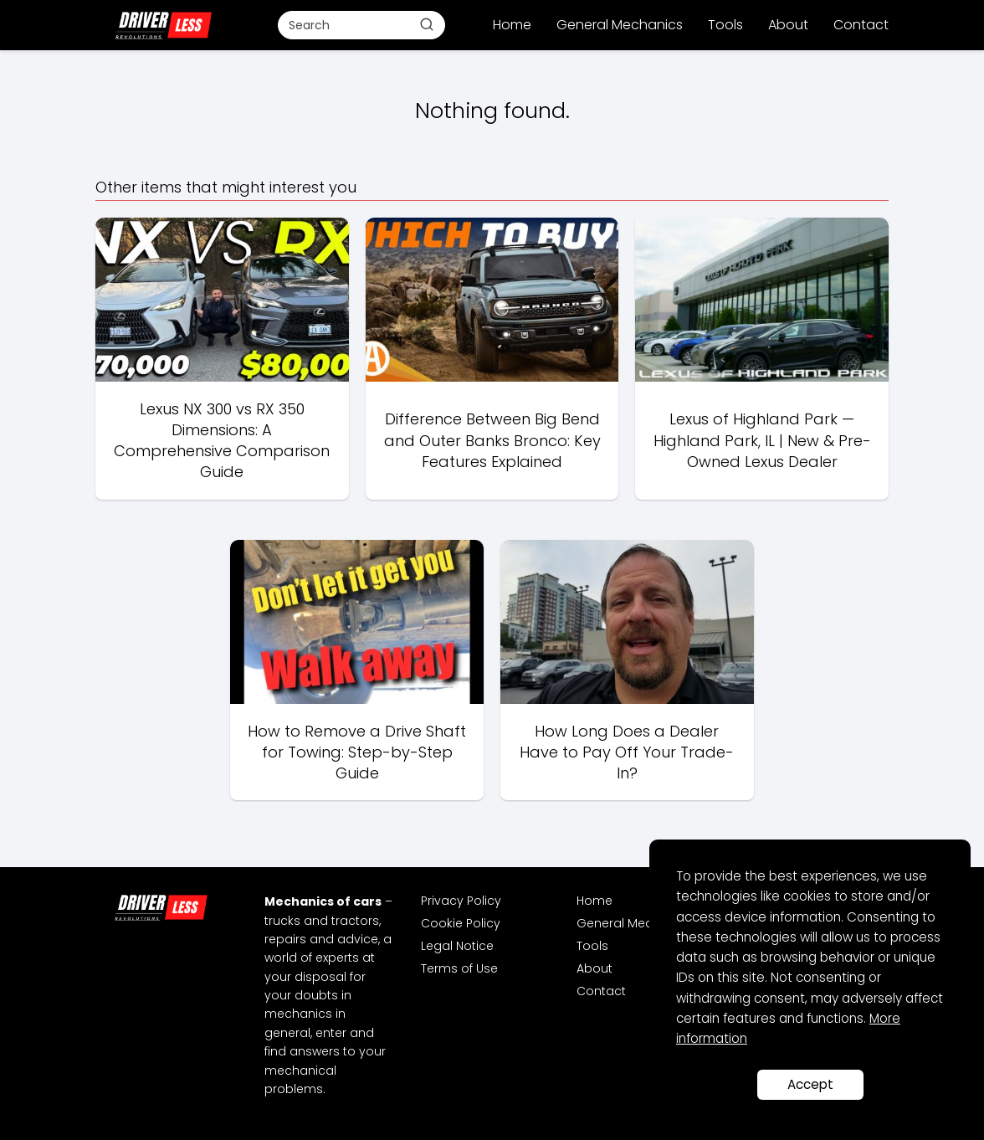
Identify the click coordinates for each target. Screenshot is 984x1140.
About (788, 24)
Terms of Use (459, 968)
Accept (810, 1084)
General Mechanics (619, 24)
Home (512, 24)
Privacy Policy (461, 900)
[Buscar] (426, 24)
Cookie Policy (460, 923)
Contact (861, 24)
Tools (725, 24)
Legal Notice (457, 945)
